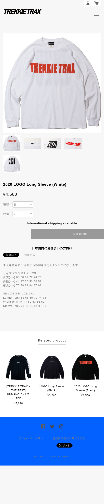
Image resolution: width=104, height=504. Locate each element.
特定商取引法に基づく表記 (69, 438)
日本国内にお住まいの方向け (52, 248)
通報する (29, 254)
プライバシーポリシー (32, 438)
